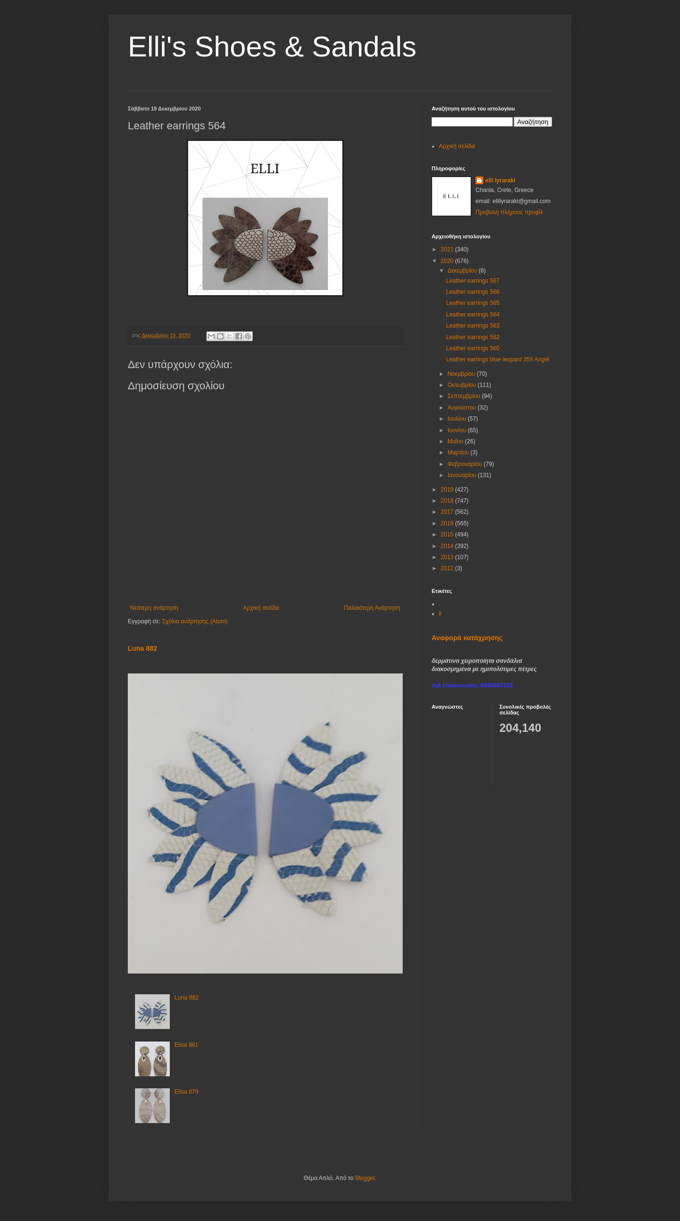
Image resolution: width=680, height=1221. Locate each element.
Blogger (365, 1178)
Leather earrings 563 (473, 325)
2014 (448, 546)
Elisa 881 (186, 1045)
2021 (448, 249)
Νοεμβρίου (462, 373)
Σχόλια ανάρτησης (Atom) (195, 621)
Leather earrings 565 (473, 303)
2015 (448, 534)
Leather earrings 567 (473, 280)
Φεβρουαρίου (466, 464)
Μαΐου (456, 441)
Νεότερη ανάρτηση (154, 607)
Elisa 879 (186, 1091)
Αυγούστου (462, 407)
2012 (448, 568)
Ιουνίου (458, 430)
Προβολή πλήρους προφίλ (509, 212)
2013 (448, 557)
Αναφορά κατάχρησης (467, 638)
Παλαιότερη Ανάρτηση (372, 607)
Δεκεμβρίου (463, 270)
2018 (448, 500)
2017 (448, 511)
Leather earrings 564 (473, 314)
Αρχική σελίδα (261, 607)
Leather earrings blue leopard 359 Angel (497, 359)
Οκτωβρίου (462, 385)
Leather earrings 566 (473, 291)
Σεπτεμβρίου (465, 396)
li (440, 613)
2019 (448, 489)
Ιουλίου (458, 418)
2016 (448, 523)
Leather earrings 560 (473, 348)
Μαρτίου (459, 452)
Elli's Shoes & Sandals (272, 46)
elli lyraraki (500, 180)
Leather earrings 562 (473, 337)
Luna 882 (142, 648)
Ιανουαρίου (463, 475)
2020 (448, 261)
